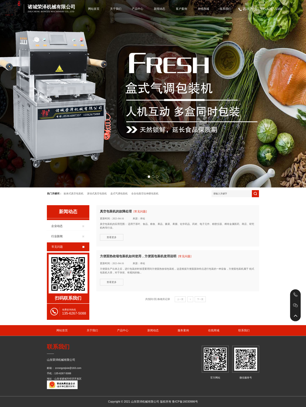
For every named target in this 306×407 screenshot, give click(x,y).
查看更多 (112, 237)
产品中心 (137, 8)
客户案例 (181, 8)
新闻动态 (159, 8)
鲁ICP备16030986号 (185, 401)
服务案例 (183, 330)
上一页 (180, 299)
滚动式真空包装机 (97, 193)
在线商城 (203, 8)
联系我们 (225, 8)
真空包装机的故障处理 (116, 211)
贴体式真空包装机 (73, 193)
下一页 (200, 299)
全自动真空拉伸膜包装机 (144, 193)
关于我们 (115, 8)
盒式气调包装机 (119, 193)
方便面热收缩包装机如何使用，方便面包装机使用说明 (138, 256)
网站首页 (93, 8)
